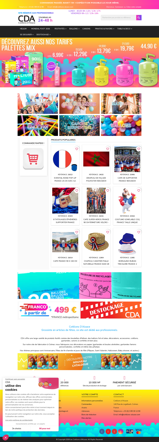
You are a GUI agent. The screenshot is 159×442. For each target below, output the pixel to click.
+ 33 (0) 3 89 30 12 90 (36, 7)
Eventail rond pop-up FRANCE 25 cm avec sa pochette (65, 181)
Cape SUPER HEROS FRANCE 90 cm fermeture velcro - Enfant (96, 222)
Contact (119, 394)
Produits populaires (63, 139)
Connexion (119, 7)
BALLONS (73, 28)
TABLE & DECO (123, 28)
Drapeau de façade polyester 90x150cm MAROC (96, 181)
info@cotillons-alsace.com (63, 7)
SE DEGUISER (26, 34)
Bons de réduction (89, 414)
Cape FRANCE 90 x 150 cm (65, 261)
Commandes (87, 404)
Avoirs (84, 408)
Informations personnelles (92, 401)
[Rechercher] (121, 17)
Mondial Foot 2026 (40, 28)
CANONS (86, 28)
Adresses (86, 411)
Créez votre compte (133, 7)
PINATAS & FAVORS (103, 28)
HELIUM (23, 28)
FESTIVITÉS (60, 28)
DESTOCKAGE (43, 34)
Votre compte (90, 394)
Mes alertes (86, 418)
